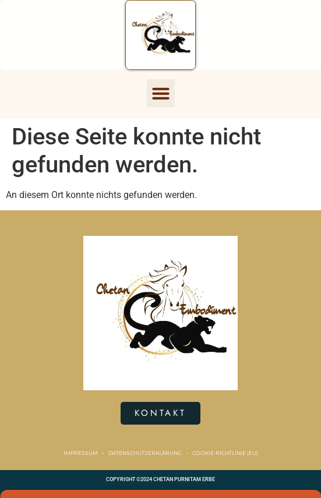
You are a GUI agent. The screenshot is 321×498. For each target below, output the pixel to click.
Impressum (81, 453)
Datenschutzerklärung (145, 453)
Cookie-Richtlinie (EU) (225, 453)
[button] (161, 93)
